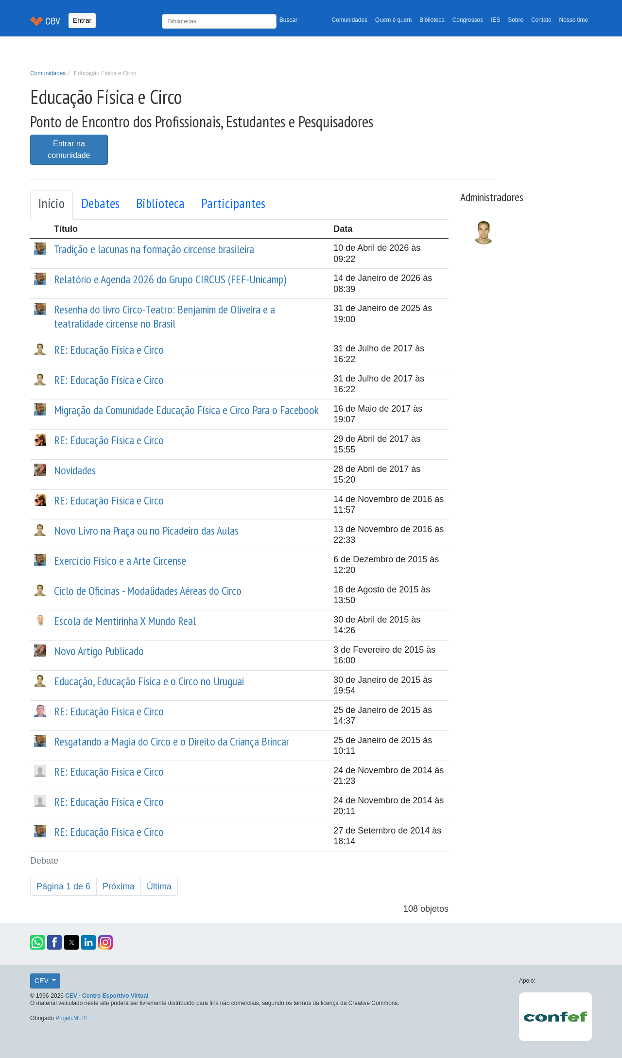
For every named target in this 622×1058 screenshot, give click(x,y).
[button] (37, 942)
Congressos (467, 20)
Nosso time (573, 20)
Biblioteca (432, 20)
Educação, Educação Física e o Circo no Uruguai (149, 681)
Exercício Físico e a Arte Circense (120, 560)
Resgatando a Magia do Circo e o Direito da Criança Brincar (171, 741)
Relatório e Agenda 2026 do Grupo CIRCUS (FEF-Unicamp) (170, 279)
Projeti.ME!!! (71, 1018)
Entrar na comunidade (69, 149)
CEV (43, 981)
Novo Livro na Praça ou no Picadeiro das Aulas (146, 530)
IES (495, 20)
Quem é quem (393, 20)
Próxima (119, 886)
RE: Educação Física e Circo (109, 349)
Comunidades (349, 20)
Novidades (75, 470)
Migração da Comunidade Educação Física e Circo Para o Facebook (186, 409)
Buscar (288, 20)
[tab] (51, 205)
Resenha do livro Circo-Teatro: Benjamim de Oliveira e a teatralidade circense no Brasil (164, 316)
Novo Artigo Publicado (99, 651)
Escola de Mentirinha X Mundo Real (125, 620)
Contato (541, 20)
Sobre (515, 20)
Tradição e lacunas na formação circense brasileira (154, 249)
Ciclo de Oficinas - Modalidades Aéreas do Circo (148, 590)
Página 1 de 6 (63, 886)
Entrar (82, 20)
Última (159, 886)
